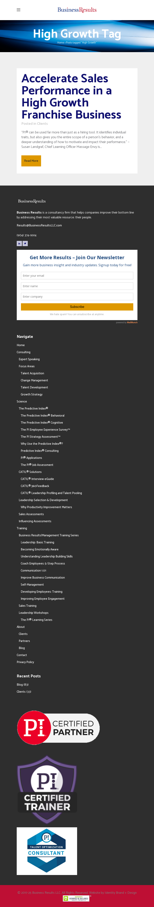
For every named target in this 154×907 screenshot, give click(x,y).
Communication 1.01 (33, 570)
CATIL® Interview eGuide (37, 479)
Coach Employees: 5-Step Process (43, 563)
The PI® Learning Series (36, 619)
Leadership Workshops (34, 612)
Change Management (34, 380)
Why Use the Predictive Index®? (42, 443)
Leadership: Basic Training (37, 542)
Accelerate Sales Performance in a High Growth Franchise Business (71, 97)
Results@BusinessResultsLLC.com (39, 225)
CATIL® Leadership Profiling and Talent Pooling (51, 493)
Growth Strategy (31, 394)
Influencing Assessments (35, 521)
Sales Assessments (31, 514)
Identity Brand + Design (121, 893)
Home (60, 43)
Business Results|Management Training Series (49, 535)
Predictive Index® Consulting (40, 450)
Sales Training (27, 605)
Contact (22, 655)
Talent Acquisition (32, 373)
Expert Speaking (29, 359)
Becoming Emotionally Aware (40, 549)
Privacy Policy (25, 662)
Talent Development (34, 387)
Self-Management (32, 584)
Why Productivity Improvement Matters (46, 507)
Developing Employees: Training (41, 591)
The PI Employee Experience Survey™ (45, 429)
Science (22, 401)
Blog (22, 648)
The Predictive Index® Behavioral (42, 415)
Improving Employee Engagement (43, 598)
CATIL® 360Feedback (35, 486)
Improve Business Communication (43, 577)
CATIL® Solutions (30, 472)
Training (22, 528)
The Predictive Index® (33, 408)
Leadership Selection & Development (43, 500)
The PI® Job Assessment (37, 464)
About (21, 626)
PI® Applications (31, 457)
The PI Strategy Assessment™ (40, 436)
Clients (42, 124)
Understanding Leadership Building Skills (47, 556)
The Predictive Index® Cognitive (42, 422)
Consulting (23, 352)
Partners (24, 641)
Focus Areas (27, 366)
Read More (31, 160)
